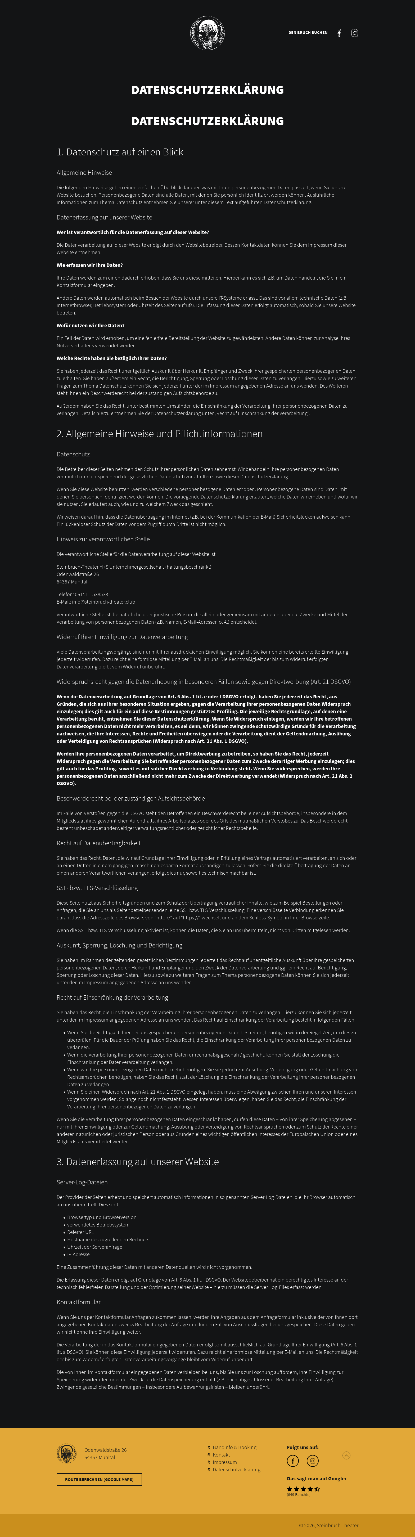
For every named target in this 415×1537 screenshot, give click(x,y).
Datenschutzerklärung (236, 1469)
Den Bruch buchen (308, 32)
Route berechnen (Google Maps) (99, 1479)
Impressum (225, 1462)
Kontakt (221, 1454)
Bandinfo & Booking (234, 1447)
